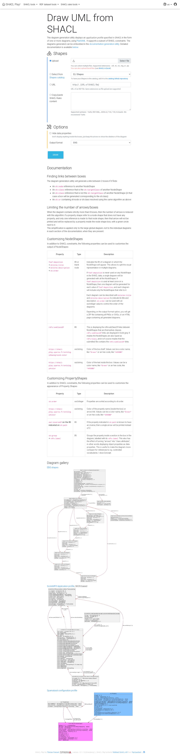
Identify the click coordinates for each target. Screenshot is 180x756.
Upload (54, 60)
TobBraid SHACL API (120, 752)
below (75, 47)
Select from (57, 76)
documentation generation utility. (104, 44)
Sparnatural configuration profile (62, 690)
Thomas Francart (53, 752)
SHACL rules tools (69, 4)
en (166, 4)
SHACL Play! (11, 4)
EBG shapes (52, 467)
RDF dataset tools (48, 4)
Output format (56, 142)
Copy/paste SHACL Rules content (56, 98)
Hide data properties (61, 133)
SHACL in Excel (104, 68)
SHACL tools (30, 4)
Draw (55, 155)
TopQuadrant (136, 752)
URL (53, 84)
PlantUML (81, 40)
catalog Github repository (118, 78)
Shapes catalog (57, 77)
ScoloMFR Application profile (60, 586)
